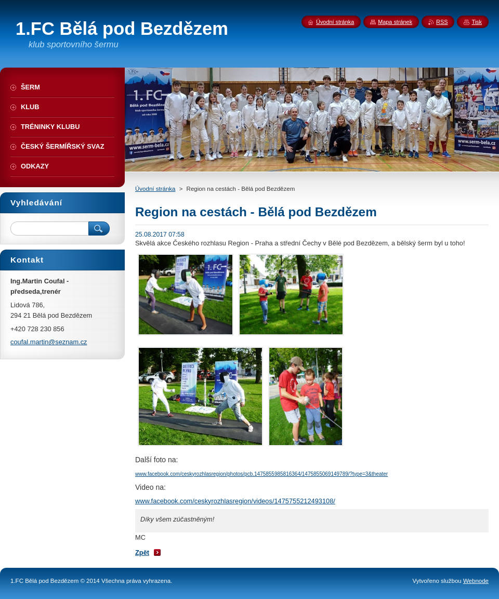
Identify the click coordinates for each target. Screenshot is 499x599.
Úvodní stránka (155, 189)
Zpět (142, 552)
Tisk (476, 22)
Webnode (476, 581)
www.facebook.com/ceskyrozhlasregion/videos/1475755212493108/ (235, 501)
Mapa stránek (395, 22)
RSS (442, 22)
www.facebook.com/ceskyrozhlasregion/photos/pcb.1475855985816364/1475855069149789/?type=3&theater (261, 474)
